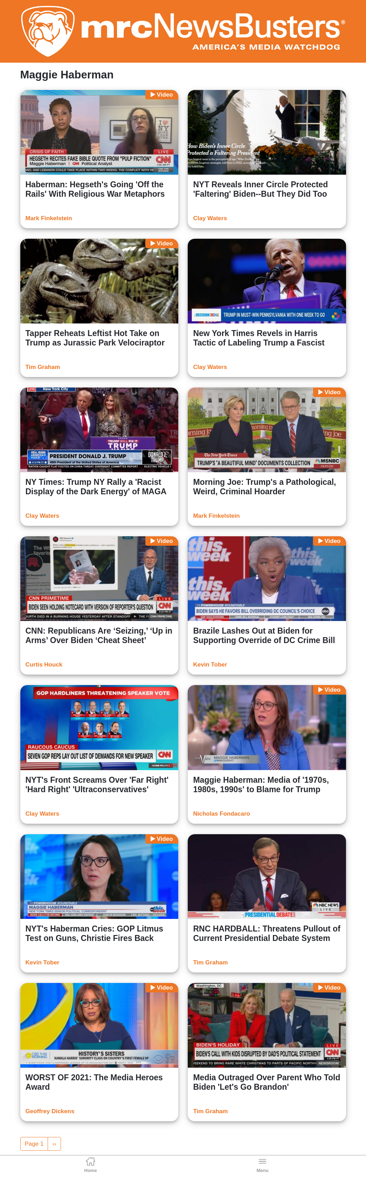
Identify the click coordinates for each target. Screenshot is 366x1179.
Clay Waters (210, 218)
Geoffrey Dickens (50, 1111)
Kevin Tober (210, 664)
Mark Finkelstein (49, 218)
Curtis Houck (44, 664)
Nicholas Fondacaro (221, 813)
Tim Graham (43, 367)
